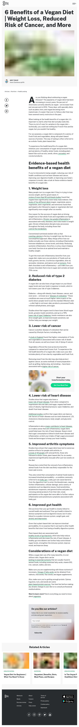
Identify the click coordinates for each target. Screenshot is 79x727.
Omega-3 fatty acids (45, 572)
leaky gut (43, 480)
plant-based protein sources (39, 584)
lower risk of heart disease (39, 402)
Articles (7, 91)
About (30, 695)
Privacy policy (45, 701)
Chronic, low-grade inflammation (56, 219)
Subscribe (38, 633)
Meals (18, 699)
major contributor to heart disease (59, 426)
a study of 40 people (37, 453)
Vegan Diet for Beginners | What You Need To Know (15, 676)
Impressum (44, 707)
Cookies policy (45, 704)
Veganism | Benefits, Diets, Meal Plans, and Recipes (45, 676)
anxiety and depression (38, 519)
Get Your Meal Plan (61, 385)
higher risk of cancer (50, 366)
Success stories (21, 702)
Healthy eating (22, 91)
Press (30, 702)
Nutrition (13, 91)
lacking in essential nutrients (40, 560)
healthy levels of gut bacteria (40, 536)
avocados (62, 153)
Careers (31, 699)
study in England (36, 337)
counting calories (35, 236)
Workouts (19, 695)
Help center (32, 706)
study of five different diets (39, 202)
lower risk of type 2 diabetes (40, 315)
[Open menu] (74, 3)
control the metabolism (38, 229)
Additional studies (36, 414)
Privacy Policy (45, 627)
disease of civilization (58, 296)
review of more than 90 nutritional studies (45, 197)
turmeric (63, 263)
